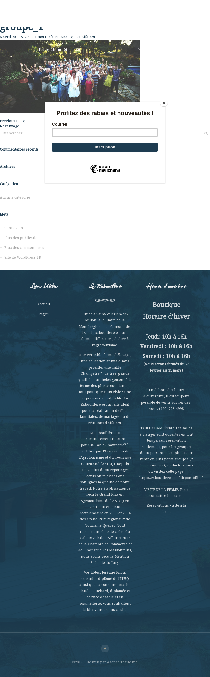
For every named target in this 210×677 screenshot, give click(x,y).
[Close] (164, 102)
